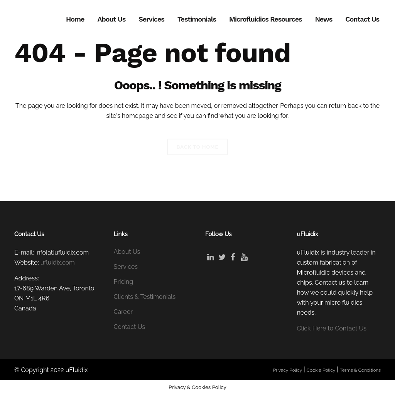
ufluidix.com (58, 262)
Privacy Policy (287, 370)
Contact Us (129, 326)
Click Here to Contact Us (332, 328)
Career (123, 311)
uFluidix (77, 370)
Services (126, 266)
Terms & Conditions (360, 370)
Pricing (123, 281)
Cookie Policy (321, 370)
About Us (127, 251)
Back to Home (198, 147)
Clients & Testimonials (145, 296)
